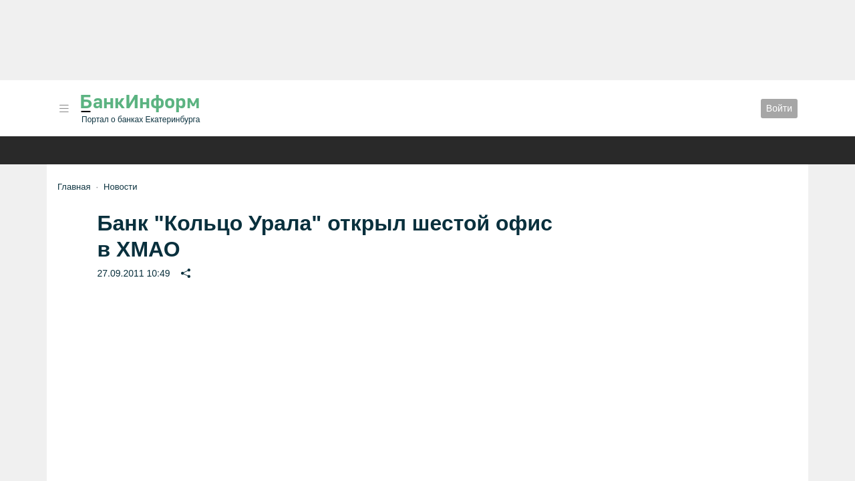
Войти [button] (779, 108)
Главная (73, 187)
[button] (64, 109)
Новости (120, 187)
